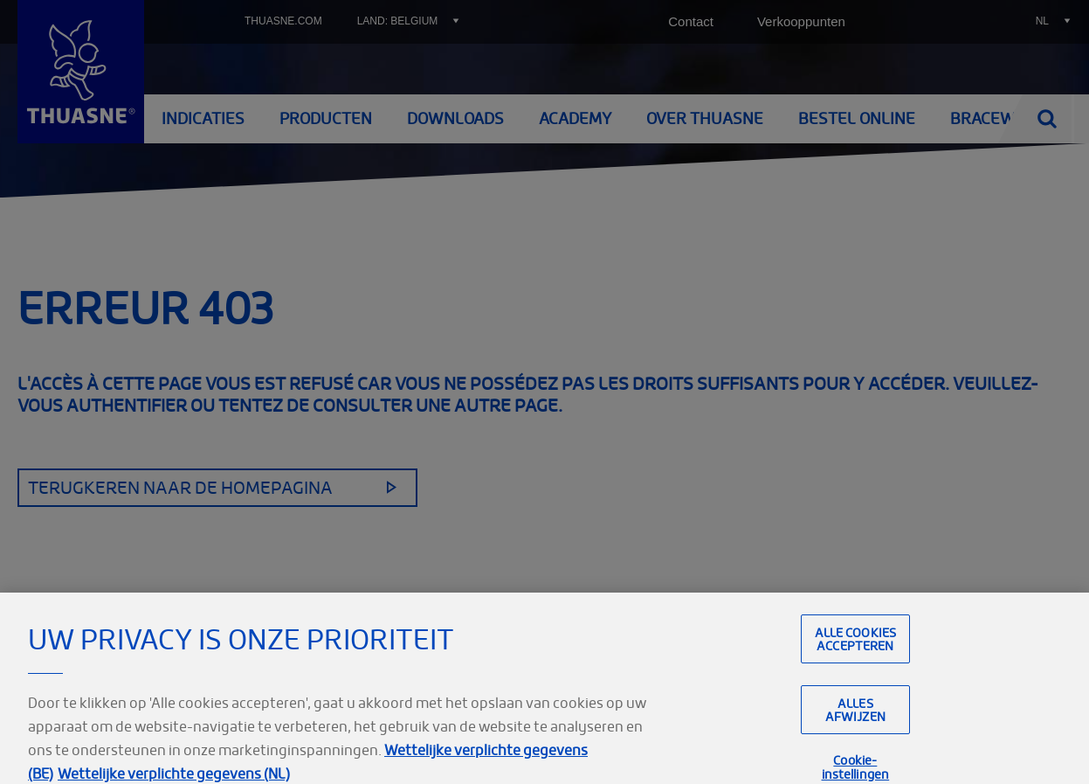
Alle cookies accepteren (856, 652)
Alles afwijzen (855, 723)
